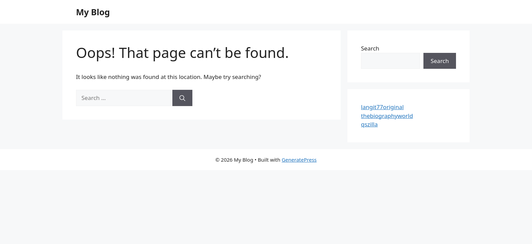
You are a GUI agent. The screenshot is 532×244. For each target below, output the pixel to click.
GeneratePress (299, 159)
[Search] (182, 98)
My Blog (93, 12)
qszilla (369, 124)
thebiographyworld (387, 116)
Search (370, 48)
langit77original (382, 107)
